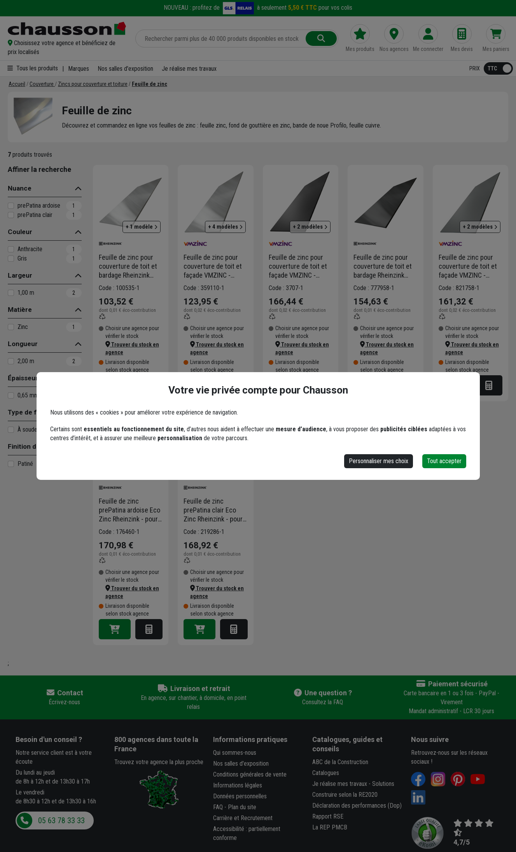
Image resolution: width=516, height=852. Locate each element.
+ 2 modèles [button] (310, 226)
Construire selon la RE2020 (345, 794)
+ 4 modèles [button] (225, 226)
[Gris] (11, 258)
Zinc (22, 327)
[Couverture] (42, 84)
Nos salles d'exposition (125, 68)
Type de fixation (32, 412)
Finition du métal (33, 446)
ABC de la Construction (340, 762)
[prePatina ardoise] (11, 206)
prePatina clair (34, 215)
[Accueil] (17, 84)
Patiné (25, 463)
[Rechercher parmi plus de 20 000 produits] (221, 38)
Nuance (19, 188)
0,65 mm (28, 395)
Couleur (20, 232)
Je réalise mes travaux (189, 68)
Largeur (20, 275)
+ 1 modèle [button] (141, 226)
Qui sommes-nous (234, 752)
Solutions (383, 783)
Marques (78, 68)
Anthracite (29, 249)
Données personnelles (240, 796)
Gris (22, 258)
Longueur (23, 344)
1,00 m (25, 292)
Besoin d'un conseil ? (49, 739)
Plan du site (242, 807)
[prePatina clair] (11, 215)
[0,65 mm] (11, 395)
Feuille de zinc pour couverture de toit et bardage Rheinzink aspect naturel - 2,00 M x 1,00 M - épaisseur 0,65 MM (130, 266)
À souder (28, 429)
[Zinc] (11, 327)
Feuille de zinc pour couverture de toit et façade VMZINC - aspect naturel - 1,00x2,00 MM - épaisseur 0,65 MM (213, 266)
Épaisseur (23, 378)
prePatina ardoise (38, 205)
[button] (67, 47)
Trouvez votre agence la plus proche (158, 762)
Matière (20, 309)
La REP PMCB (329, 827)
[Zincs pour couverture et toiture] (93, 84)
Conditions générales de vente (250, 774)
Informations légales (237, 785)
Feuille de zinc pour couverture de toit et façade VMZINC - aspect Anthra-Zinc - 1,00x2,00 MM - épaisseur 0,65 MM (298, 266)
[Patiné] (11, 464)
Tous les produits (32, 68)
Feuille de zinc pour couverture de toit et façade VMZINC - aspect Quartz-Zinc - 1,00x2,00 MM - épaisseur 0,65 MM (468, 266)
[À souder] (11, 430)
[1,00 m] (11, 293)
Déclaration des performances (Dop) (357, 805)
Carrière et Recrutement (243, 818)
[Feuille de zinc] (149, 84)
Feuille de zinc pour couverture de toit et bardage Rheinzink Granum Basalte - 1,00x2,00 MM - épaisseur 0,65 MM (382, 266)
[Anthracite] (11, 249)
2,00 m (25, 361)
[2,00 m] (11, 361)
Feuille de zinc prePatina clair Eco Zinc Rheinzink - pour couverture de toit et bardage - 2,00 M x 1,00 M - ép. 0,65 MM (213, 510)
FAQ (218, 807)
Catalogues (325, 773)
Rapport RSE (327, 816)
